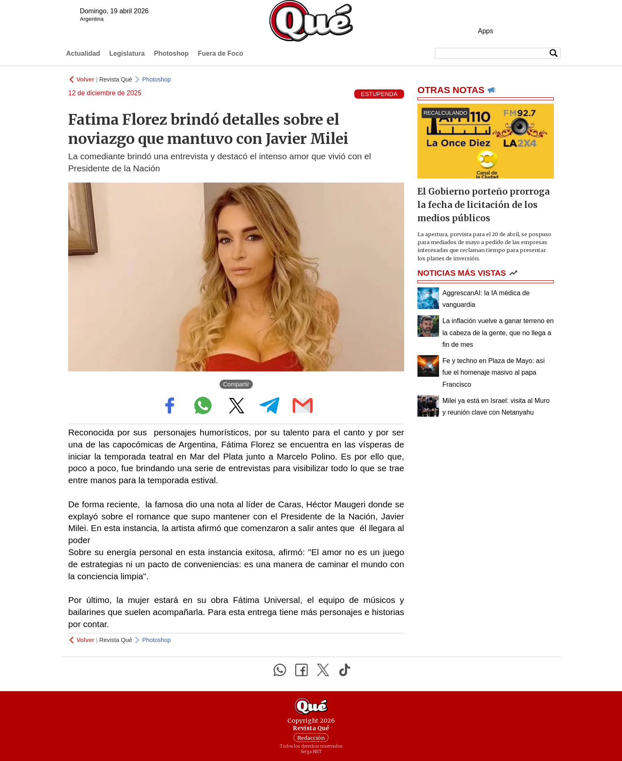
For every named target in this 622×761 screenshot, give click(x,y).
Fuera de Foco (220, 53)
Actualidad (83, 53)
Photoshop (171, 53)
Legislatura (127, 53)
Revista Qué (115, 79)
